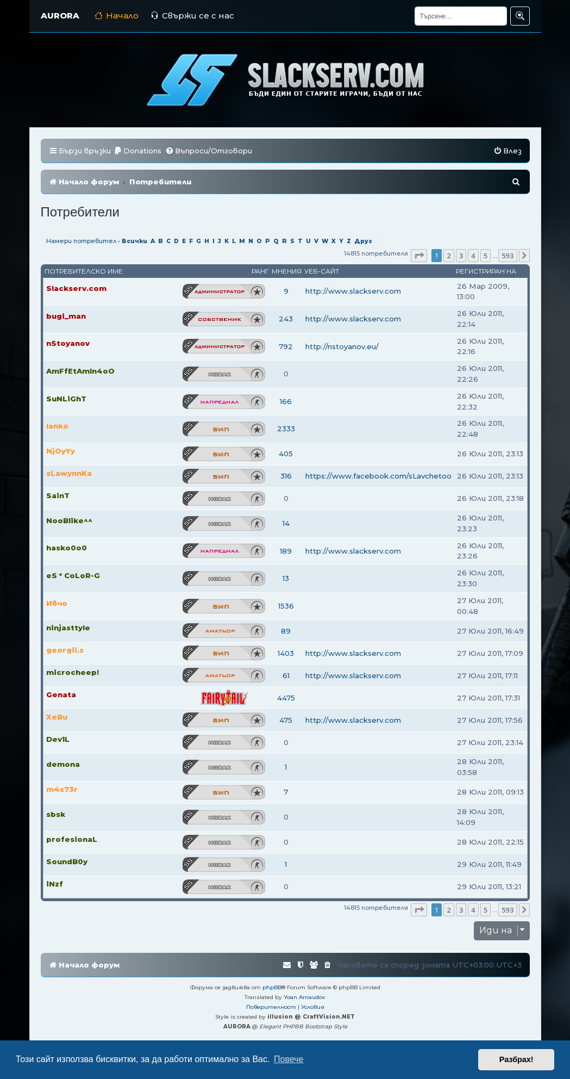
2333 (286, 428)
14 (286, 523)
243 (286, 318)
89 (286, 631)
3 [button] (461, 256)
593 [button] (507, 256)
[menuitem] (137, 151)
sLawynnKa (69, 473)
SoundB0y (66, 861)
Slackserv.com (76, 288)
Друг (363, 241)
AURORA (60, 15)
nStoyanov (68, 343)
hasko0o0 (66, 547)
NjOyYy (60, 451)
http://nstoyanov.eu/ (342, 346)
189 (286, 551)
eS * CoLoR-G (73, 575)
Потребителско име (84, 271)
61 (286, 675)
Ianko (57, 425)
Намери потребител (81, 241)
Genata (61, 694)
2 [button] (448, 256)
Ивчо (56, 603)
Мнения (287, 271)
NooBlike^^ (69, 520)
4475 (286, 697)
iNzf (54, 883)
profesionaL (71, 839)
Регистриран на (486, 271)
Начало (117, 15)
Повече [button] (288, 1059)
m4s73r (62, 789)
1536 (286, 605)
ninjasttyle (68, 627)
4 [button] (473, 256)
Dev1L (58, 739)
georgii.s (65, 650)
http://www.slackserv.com (353, 291)
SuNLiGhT (66, 398)
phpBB (271, 987)
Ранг (260, 271)
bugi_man (66, 316)
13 (286, 578)
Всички (134, 241)
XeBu (56, 716)
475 (285, 720)
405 (286, 453)
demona (63, 764)
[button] (419, 255)
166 (286, 401)
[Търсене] (461, 16)
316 (286, 476)
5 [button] (485, 256)
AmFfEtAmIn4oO (80, 371)
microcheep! (72, 672)
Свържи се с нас (192, 15)
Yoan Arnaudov (304, 997)
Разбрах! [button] (516, 1059)
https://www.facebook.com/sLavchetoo (378, 476)
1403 (286, 653)
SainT (58, 495)
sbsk (55, 814)
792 (286, 346)
